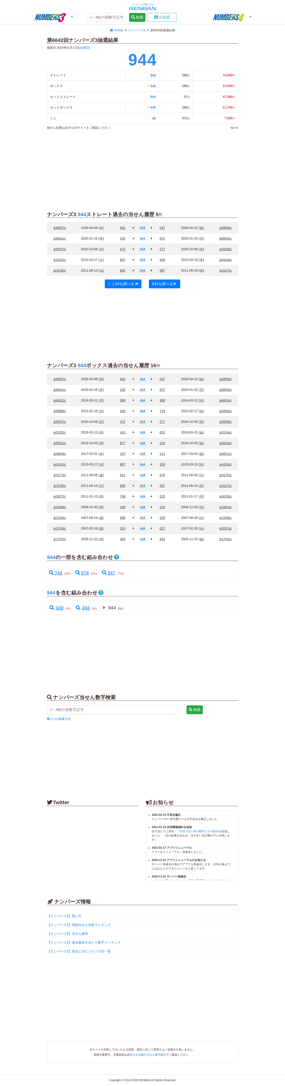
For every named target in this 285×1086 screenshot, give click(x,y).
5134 (225, 432)
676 (162, 475)
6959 (225, 228)
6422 (59, 400)
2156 (225, 518)
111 (162, 454)
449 (56, 607)
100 (122, 238)
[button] (53, 17)
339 (162, 260)
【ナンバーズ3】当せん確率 (67, 933)
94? (108, 572)
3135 (59, 270)
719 (162, 411)
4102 (59, 260)
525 (162, 496)
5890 (225, 411)
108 (122, 507)
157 (122, 454)
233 (162, 443)
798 (122, 496)
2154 (59, 518)
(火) (101, 249)
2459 (59, 507)
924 (162, 539)
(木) (101, 238)
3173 (59, 475)
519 (122, 528)
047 (162, 228)
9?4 (82, 572)
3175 (225, 475)
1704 (225, 539)
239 (162, 518)
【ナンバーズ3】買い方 (64, 916)
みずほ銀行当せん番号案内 (149, 1054)
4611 (225, 454)
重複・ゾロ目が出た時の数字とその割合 (193, 831)
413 (122, 432)
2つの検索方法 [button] (59, 719)
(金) (201, 228)
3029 (225, 496)
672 (162, 238)
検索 (137, 17)
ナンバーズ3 (137, 30)
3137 (225, 270)
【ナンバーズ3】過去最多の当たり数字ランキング (84, 942)
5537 (59, 249)
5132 (59, 432)
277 (162, 249)
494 (82, 607)
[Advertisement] (136, 167)
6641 (59, 238)
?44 (55, 572)
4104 (225, 260)
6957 (59, 228)
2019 (59, 528)
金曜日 (84, 47)
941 (122, 228)
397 (162, 270)
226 (162, 507)
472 (122, 249)
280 (122, 411)
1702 (59, 539)
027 (162, 528)
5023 (225, 443)
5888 (59, 411)
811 (122, 475)
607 (122, 260)
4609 (59, 454)
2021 (225, 528)
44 (154, 118)
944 (153, 75)
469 (122, 539)
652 (162, 432)
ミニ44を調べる (123, 284)
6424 (225, 400)
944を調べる (164, 284)
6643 (225, 238)
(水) (101, 228)
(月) (201, 238)
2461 (225, 507)
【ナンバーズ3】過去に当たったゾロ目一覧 (79, 951)
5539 (225, 249)
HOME (117, 30)
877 (122, 443)
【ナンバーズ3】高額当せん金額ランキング (79, 925)
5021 (59, 443)
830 (122, 518)
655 (122, 270)
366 (122, 400)
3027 (59, 496)
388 (162, 400)
